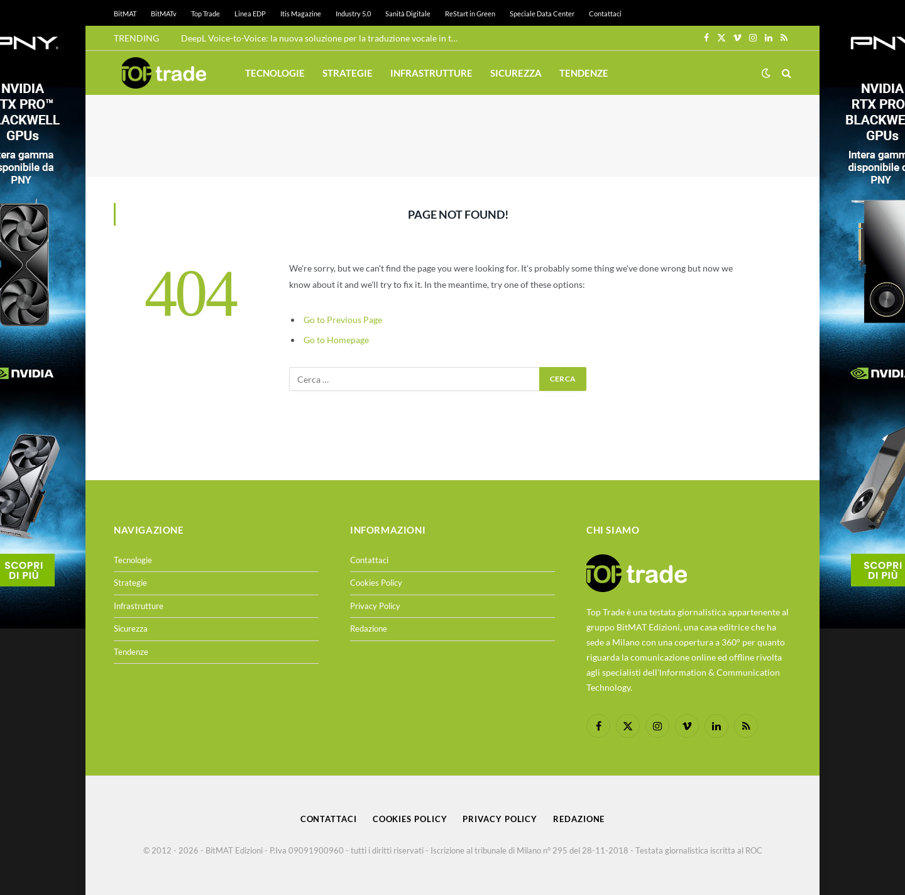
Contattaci (605, 13)
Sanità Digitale (408, 13)
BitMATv (164, 13)
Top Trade (205, 13)
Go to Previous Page (343, 319)
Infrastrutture (431, 73)
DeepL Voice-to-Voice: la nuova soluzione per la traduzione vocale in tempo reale (322, 38)
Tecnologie (275, 73)
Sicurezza (516, 73)
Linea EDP (250, 13)
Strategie (347, 73)
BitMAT (125, 13)
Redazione (368, 628)
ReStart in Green (470, 13)
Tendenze (583, 73)
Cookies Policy (376, 583)
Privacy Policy (375, 606)
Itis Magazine (300, 13)
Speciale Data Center (542, 13)
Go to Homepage (336, 339)
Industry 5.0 (353, 13)
